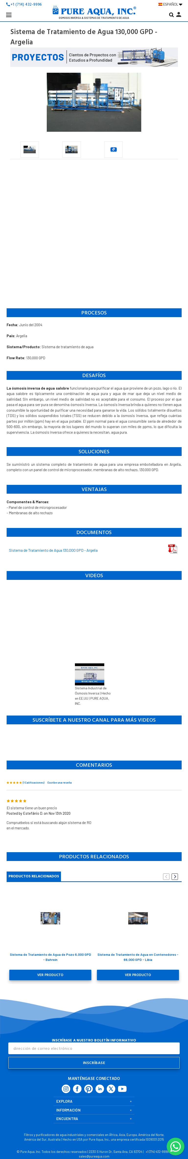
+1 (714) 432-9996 (26, 4)
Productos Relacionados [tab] (34, 876)
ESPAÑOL (170, 4)
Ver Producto (50, 974)
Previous (166, 876)
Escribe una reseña (59, 782)
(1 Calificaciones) (33, 782)
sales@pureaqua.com (94, 1156)
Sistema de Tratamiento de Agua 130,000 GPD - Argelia (53, 550)
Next (175, 876)
